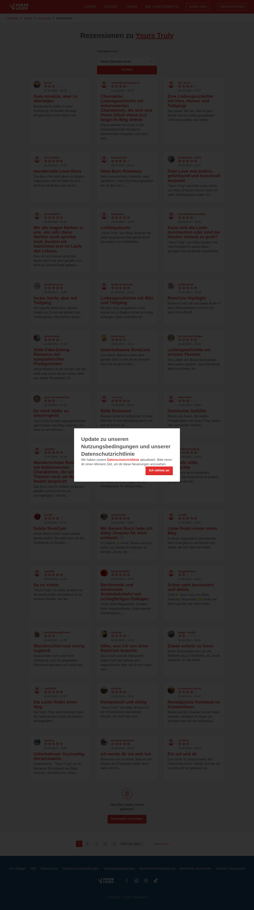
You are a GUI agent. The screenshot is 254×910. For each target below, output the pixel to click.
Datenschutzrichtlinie (123, 460)
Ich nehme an (159, 470)
